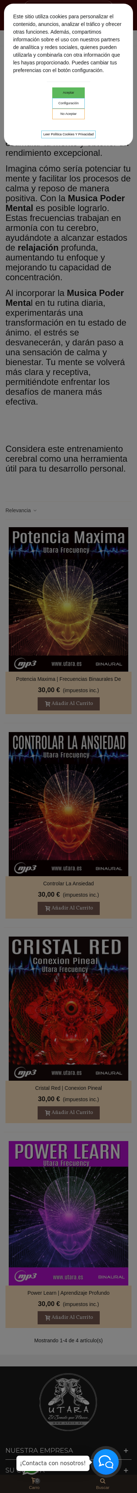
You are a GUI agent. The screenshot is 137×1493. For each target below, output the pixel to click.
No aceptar (68, 114)
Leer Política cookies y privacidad (68, 134)
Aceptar (68, 92)
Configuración (68, 103)
